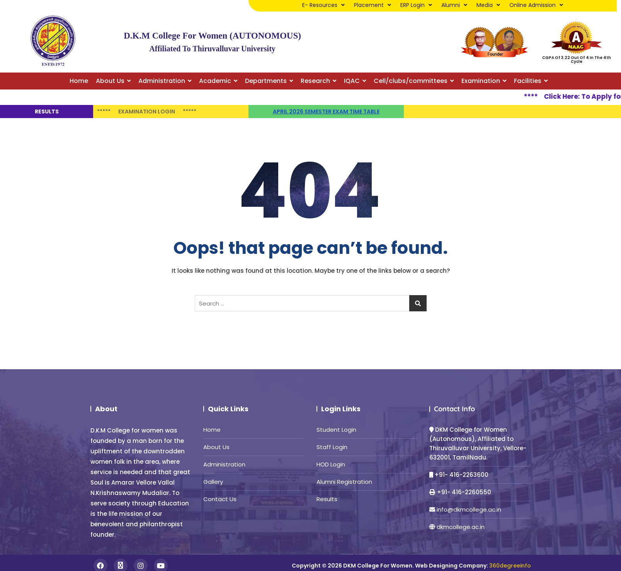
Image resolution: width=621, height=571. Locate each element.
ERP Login (416, 5)
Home (212, 430)
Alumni (454, 5)
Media (488, 5)
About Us (216, 447)
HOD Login (330, 464)
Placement (372, 5)
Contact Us (219, 499)
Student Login (336, 430)
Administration (224, 464)
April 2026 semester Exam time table (326, 111)
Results (326, 499)
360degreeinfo (510, 565)
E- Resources (323, 5)
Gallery (213, 482)
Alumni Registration (344, 482)
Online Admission (536, 5)
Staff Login (331, 447)
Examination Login (146, 111)
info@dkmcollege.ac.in (469, 509)
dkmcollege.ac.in (461, 527)
